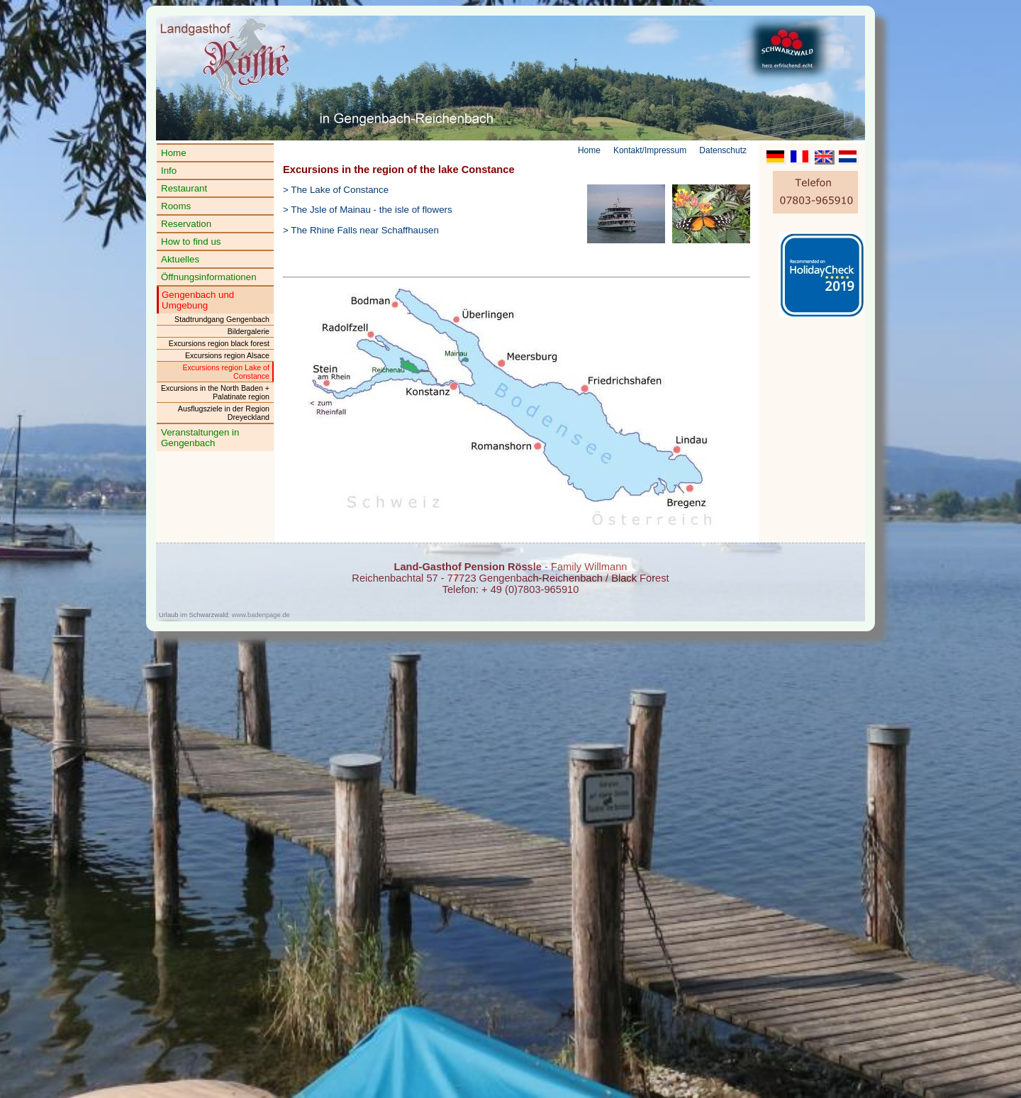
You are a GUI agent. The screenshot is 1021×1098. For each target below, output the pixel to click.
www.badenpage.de (261, 615)
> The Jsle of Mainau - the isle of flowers (367, 209)
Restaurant (184, 188)
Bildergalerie (248, 331)
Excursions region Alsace (227, 355)
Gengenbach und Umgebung (198, 300)
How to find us (191, 241)
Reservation (186, 223)
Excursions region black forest (219, 343)
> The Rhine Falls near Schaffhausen (361, 230)
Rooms (176, 206)
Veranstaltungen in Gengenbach (200, 437)
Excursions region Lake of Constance (225, 371)
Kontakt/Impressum (649, 150)
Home (173, 153)
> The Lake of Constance (336, 189)
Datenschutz (723, 150)
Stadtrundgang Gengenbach (221, 319)
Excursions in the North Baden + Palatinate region (215, 392)
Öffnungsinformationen (209, 277)
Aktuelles (180, 259)
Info (169, 170)
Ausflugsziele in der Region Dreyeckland (223, 412)
